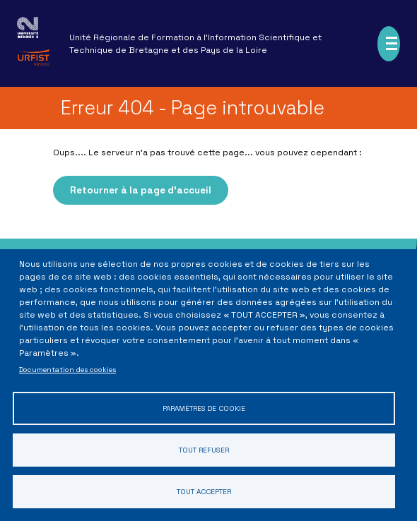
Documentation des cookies (67, 365)
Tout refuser (204, 448)
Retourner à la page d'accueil (140, 190)
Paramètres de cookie (204, 404)
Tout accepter (204, 491)
